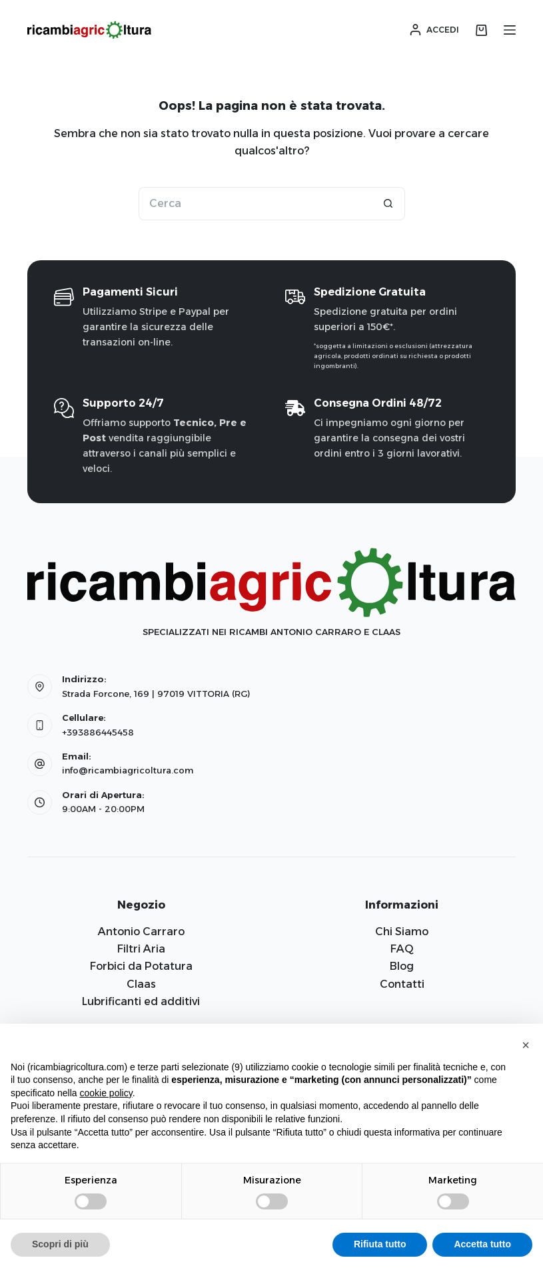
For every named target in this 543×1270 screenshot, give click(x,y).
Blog (402, 966)
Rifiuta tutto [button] (380, 1244)
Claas (141, 984)
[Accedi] (434, 30)
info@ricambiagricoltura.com (127, 770)
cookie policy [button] (106, 1093)
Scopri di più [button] (60, 1244)
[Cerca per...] (255, 203)
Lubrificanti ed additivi (141, 1001)
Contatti (402, 984)
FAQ (402, 949)
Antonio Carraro (141, 931)
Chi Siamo (401, 931)
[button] (525, 1045)
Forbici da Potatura (141, 966)
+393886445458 (98, 732)
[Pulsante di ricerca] (388, 203)
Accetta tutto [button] (482, 1244)
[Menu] (510, 30)
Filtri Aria (141, 949)
